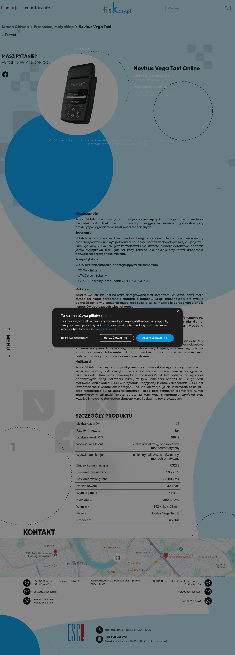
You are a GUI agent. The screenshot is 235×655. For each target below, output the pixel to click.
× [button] (177, 311)
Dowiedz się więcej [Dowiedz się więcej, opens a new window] (105, 329)
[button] (74, 338)
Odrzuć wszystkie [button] (116, 337)
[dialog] (117, 327)
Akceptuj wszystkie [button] (155, 337)
